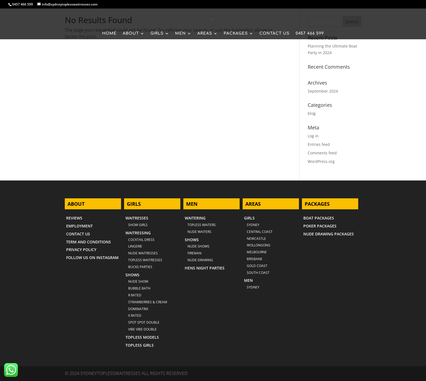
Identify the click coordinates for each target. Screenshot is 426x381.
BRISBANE (254, 259)
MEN (180, 33)
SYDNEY (253, 287)
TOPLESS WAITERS (201, 225)
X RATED (134, 315)
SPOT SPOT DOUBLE (143, 322)
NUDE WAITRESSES (143, 253)
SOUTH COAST (258, 272)
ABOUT (131, 33)
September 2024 (323, 91)
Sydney (253, 225)
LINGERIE (135, 246)
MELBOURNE (257, 252)
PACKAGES (236, 33)
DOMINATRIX (138, 309)
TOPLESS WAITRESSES (145, 260)
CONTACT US (274, 33)
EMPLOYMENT (79, 226)
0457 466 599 (22, 4)
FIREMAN (194, 253)
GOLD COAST (257, 265)
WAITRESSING (138, 232)
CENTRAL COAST (260, 231)
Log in (313, 135)
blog (312, 113)
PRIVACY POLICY (81, 249)
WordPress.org (321, 161)
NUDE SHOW (138, 281)
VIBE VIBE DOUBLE (142, 329)
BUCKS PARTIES (140, 267)
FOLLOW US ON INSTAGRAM (92, 257)
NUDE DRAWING (200, 260)
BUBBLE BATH (139, 288)
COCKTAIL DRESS (141, 239)
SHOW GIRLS (138, 225)
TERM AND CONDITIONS (88, 241)
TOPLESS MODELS (142, 337)
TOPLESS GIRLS (139, 345)
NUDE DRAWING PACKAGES (328, 234)
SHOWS (132, 274)
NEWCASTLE (256, 238)
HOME (109, 33)
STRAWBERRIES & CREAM (147, 302)
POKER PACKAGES (320, 226)
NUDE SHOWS (198, 246)
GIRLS (157, 33)
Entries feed (319, 144)
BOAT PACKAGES (318, 218)
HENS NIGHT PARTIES (205, 268)
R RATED (134, 295)
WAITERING (195, 218)
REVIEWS (74, 218)
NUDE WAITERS (199, 231)
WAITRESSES (136, 218)
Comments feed (322, 152)
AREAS (204, 33)
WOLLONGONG (258, 245)
